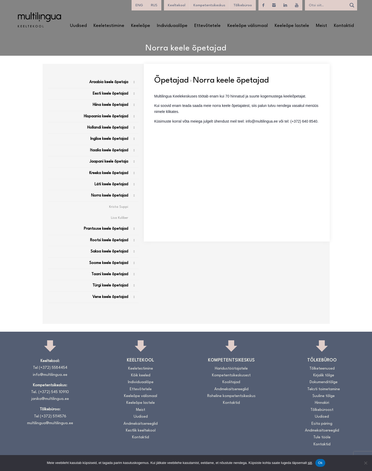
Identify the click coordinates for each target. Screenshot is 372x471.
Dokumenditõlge (324, 382)
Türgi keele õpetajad (110, 286)
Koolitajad (231, 382)
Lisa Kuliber (119, 218)
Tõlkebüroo (242, 5)
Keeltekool (176, 5)
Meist (140, 410)
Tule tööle (321, 437)
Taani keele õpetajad (109, 274)
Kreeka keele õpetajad (108, 173)
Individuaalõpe (140, 382)
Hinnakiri (322, 403)
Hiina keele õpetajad (110, 105)
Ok (320, 463)
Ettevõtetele (141, 389)
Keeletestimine (140, 369)
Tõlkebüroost (321, 410)
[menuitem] (139, 5)
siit (310, 463)
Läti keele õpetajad (111, 184)
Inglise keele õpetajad (109, 139)
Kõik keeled (140, 375)
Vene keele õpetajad (110, 297)
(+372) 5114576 (53, 416)
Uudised (141, 417)
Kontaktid (140, 437)
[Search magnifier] (352, 5)
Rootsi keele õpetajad (109, 240)
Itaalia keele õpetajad (109, 150)
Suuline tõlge (323, 396)
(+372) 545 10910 (53, 392)
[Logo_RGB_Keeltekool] (39, 19)
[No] (365, 463)
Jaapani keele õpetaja (109, 162)
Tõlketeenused (322, 369)
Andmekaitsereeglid (140, 424)
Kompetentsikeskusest (231, 375)
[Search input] (327, 5)
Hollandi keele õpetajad (107, 128)
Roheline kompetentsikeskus (231, 396)
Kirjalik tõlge (323, 375)
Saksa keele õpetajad (109, 252)
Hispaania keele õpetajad (106, 116)
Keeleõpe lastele (140, 403)
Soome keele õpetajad (108, 263)
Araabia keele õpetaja (108, 82)
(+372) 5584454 (53, 368)
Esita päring (321, 424)
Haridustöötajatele (231, 369)
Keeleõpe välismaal (140, 396)
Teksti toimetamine (323, 389)
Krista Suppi (118, 207)
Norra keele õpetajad (109, 196)
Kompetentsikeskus (209, 5)
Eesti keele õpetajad (110, 94)
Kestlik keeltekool (141, 431)
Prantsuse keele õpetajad (106, 229)
